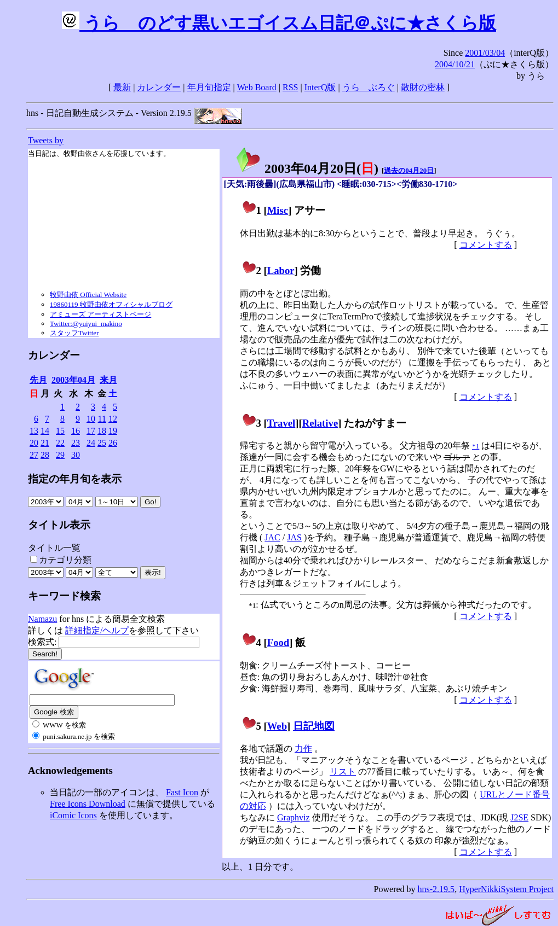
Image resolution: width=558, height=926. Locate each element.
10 (91, 418)
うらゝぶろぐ (368, 87)
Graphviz (293, 817)
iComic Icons (73, 815)
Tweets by (46, 140)
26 (112, 442)
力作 (303, 748)
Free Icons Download (87, 803)
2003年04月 (73, 380)
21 (45, 442)
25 (101, 442)
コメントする (485, 244)
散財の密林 (423, 87)
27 (34, 454)
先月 (38, 380)
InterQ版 (320, 87)
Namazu (42, 619)
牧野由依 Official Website (88, 294)
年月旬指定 (209, 87)
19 (112, 430)
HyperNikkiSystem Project (506, 889)
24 (91, 442)
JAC (272, 537)
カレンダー (159, 87)
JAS (294, 537)
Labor (281, 270)
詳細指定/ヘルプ (97, 630)
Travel (281, 423)
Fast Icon (182, 792)
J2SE (519, 817)
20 (34, 442)
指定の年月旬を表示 (75, 479)
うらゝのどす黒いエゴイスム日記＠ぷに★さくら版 (279, 23)
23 (75, 442)
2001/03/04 (485, 52)
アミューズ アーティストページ (100, 314)
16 (75, 430)
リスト (343, 771)
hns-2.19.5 (436, 889)
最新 (122, 87)
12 (112, 418)
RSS (290, 87)
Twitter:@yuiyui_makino (86, 323)
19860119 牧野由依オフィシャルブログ (111, 304)
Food (278, 642)
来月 (108, 380)
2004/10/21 (455, 64)
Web (277, 726)
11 (102, 418)
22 (60, 442)
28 (45, 454)
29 (60, 454)
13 (34, 430)
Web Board (257, 87)
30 (75, 454)
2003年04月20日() (306, 168)
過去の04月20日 (409, 170)
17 (91, 430)
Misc (277, 210)
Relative (320, 423)
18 (101, 430)
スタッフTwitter (74, 333)
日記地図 (314, 726)
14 (45, 430)
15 (60, 430)
